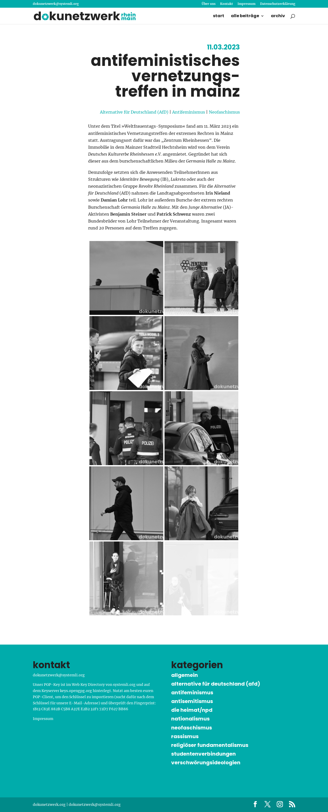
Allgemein (184, 675)
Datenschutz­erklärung (277, 4)
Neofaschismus (224, 112)
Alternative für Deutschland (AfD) (134, 112)
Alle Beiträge (245, 16)
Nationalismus (190, 718)
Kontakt (226, 4)
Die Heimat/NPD (191, 710)
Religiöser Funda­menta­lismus (209, 745)
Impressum (246, 4)
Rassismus (185, 736)
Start (218, 16)
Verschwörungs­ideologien (205, 762)
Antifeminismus (188, 112)
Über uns (209, 4)
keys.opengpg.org (76, 690)
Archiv (278, 16)
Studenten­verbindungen (203, 753)
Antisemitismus (192, 701)
